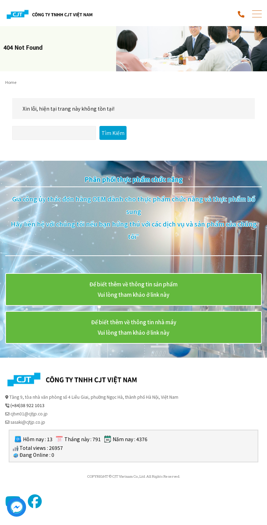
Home (10, 82)
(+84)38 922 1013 (27, 405)
